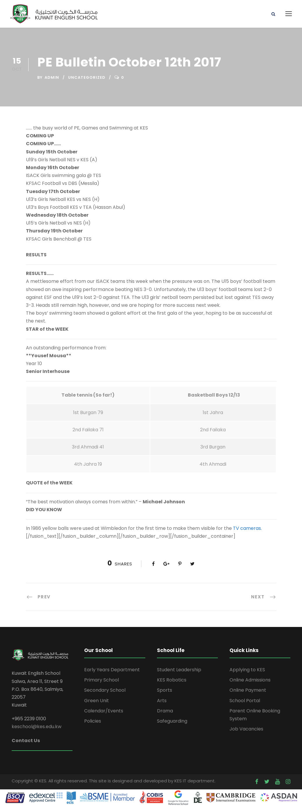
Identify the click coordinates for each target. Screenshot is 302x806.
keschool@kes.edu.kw (36, 726)
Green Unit (96, 700)
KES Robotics (171, 680)
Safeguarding (172, 721)
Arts (162, 700)
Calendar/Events (103, 710)
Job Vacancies (246, 729)
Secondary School (105, 690)
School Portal (244, 700)
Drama (165, 710)
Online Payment (247, 690)
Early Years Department (112, 669)
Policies (92, 721)
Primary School (101, 680)
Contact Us (26, 740)
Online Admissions (250, 680)
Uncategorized (86, 77)
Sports (164, 690)
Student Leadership (179, 669)
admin (52, 77)
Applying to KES (247, 669)
